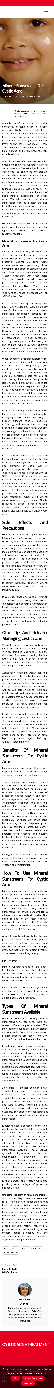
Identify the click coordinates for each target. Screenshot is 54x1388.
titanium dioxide (11, 1252)
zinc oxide (38, 1248)
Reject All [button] (28, 1383)
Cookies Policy (39, 1373)
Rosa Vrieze (9, 96)
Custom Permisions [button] (33, 1378)
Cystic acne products (24, 111)
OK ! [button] (15, 1378)
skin (6, 1248)
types (16, 1248)
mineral (26, 1248)
